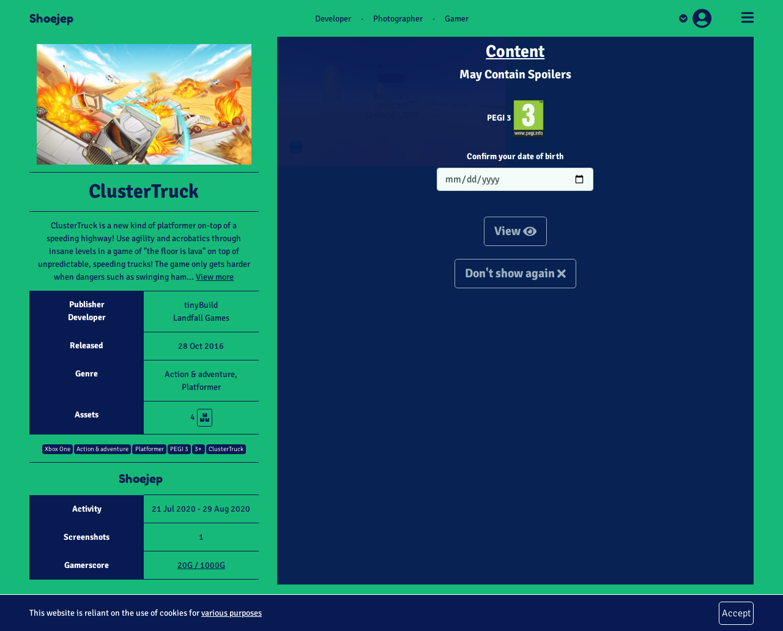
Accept (736, 613)
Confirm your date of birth (515, 156)
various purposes (231, 613)
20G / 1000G (201, 565)
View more (215, 277)
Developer (333, 18)
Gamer (457, 18)
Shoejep (51, 18)
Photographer (398, 18)
